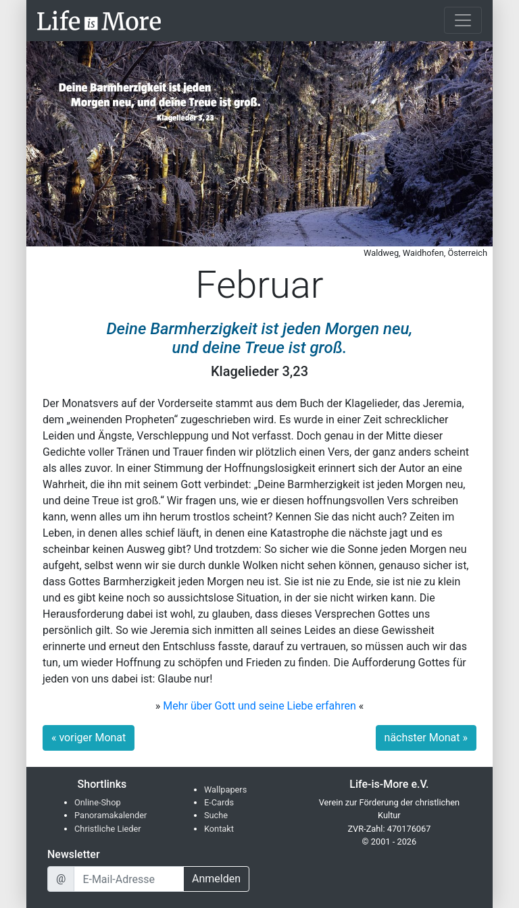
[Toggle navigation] (463, 20)
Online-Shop (97, 802)
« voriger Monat (88, 737)
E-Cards (219, 802)
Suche (216, 815)
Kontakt (219, 829)
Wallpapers (225, 789)
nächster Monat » (426, 737)
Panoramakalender (110, 815)
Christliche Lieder (107, 829)
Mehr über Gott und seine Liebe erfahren (259, 705)
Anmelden (216, 878)
